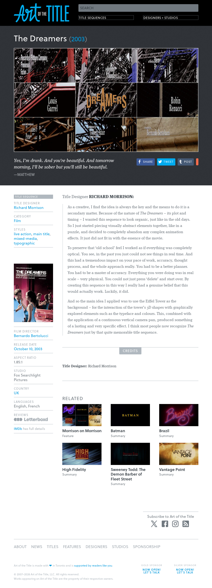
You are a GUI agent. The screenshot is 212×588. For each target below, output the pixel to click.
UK (16, 392)
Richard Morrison (29, 207)
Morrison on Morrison (82, 431)
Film (17, 220)
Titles (52, 546)
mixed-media (25, 238)
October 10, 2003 (28, 348)
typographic (24, 243)
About (20, 546)
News (36, 546)
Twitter (154, 524)
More (197, 161)
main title (41, 233)
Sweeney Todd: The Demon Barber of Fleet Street (128, 474)
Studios (120, 546)
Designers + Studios (167, 18)
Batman (118, 431)
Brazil (164, 431)
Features (72, 546)
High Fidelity (74, 469)
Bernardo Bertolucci (31, 335)
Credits (130, 350)
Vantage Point (172, 469)
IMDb (18, 428)
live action (22, 233)
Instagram (175, 524)
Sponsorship (146, 546)
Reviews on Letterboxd (31, 419)
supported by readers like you (93, 565)
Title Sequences (97, 18)
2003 (78, 38)
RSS (185, 524)
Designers (96, 546)
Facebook (165, 524)
